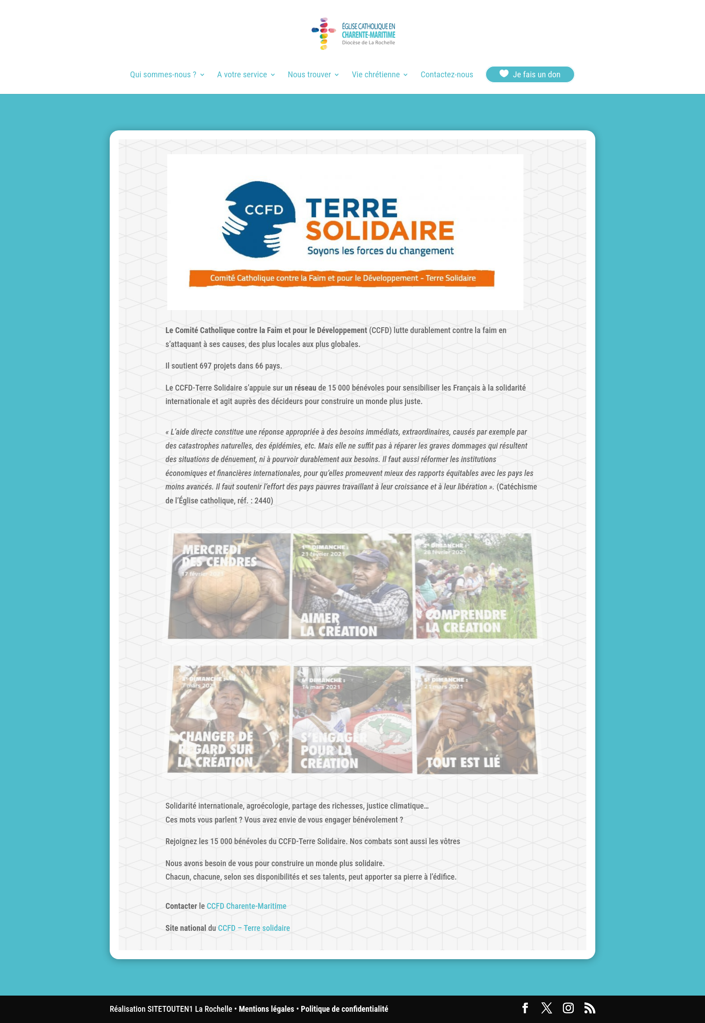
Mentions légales (266, 1009)
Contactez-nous (446, 75)
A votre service (242, 75)
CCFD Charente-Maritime (247, 906)
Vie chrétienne (376, 75)
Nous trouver (309, 75)
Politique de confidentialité (344, 1009)
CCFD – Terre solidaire (254, 928)
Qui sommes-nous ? (163, 75)
